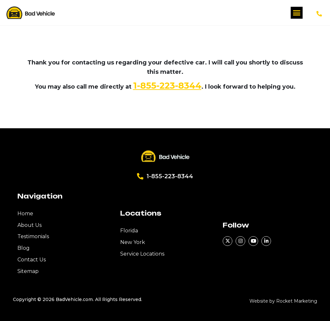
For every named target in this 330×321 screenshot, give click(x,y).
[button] (297, 13)
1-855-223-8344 (167, 85)
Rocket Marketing (296, 301)
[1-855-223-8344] (319, 13)
